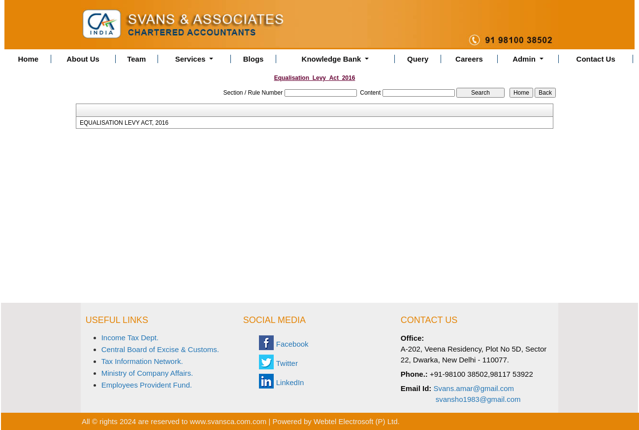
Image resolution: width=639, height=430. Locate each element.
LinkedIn (290, 382)
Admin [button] (525, 59)
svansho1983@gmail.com (478, 399)
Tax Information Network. (142, 361)
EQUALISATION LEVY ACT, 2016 (124, 122)
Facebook (292, 344)
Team (136, 59)
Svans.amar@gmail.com (474, 388)
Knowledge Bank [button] (332, 59)
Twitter (287, 363)
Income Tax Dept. (130, 337)
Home (28, 59)
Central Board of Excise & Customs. (160, 349)
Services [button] (191, 59)
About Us (82, 59)
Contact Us (595, 59)
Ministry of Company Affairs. (147, 373)
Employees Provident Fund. (146, 385)
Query (417, 59)
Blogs (253, 59)
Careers (469, 59)
